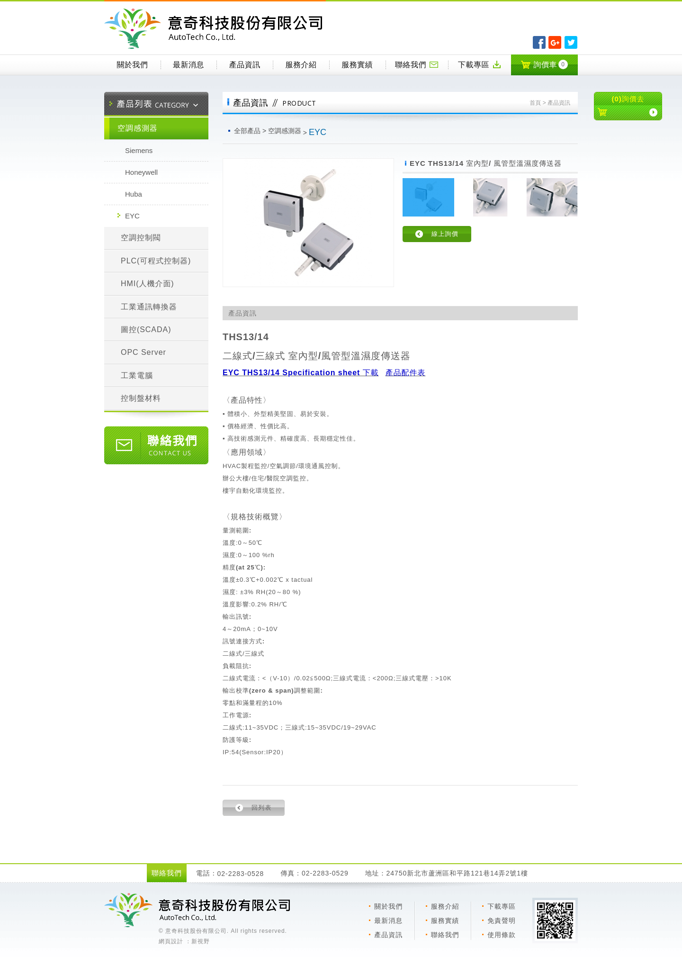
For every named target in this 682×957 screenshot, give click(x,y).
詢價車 (544, 64)
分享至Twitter (571, 42)
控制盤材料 (141, 398)
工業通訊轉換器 (149, 307)
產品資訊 (244, 65)
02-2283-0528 (240, 873)
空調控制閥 (141, 238)
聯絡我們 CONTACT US (156, 445)
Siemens (139, 150)
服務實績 (357, 65)
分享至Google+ (554, 42)
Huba (133, 194)
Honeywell (141, 172)
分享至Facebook (539, 42)
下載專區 (480, 64)
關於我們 (132, 65)
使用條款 (501, 935)
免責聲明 (501, 920)
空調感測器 (137, 128)
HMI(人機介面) (147, 284)
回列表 (261, 807)
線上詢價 (444, 233)
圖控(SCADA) (146, 329)
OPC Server (143, 352)
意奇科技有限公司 (215, 29)
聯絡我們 (417, 64)
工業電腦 (137, 375)
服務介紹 (301, 65)
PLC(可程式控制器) (156, 261)
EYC (132, 216)
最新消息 (188, 65)
